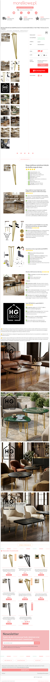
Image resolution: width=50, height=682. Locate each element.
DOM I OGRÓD (9, 30)
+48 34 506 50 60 (28, 12)
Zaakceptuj (25, 670)
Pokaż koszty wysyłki (43, 65)
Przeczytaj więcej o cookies (23, 667)
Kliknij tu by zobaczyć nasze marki (25, 7)
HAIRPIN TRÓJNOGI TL (24, 30)
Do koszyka (39, 71)
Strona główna (3, 30)
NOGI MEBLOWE (16, 30)
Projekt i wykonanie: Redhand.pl (43, 680)
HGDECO (40, 35)
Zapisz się (37, 642)
